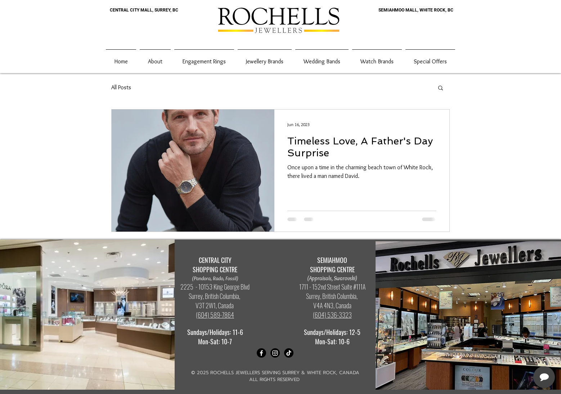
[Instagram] (275, 353)
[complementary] (509, 354)
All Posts (121, 87)
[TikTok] (288, 353)
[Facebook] (261, 353)
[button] (440, 88)
